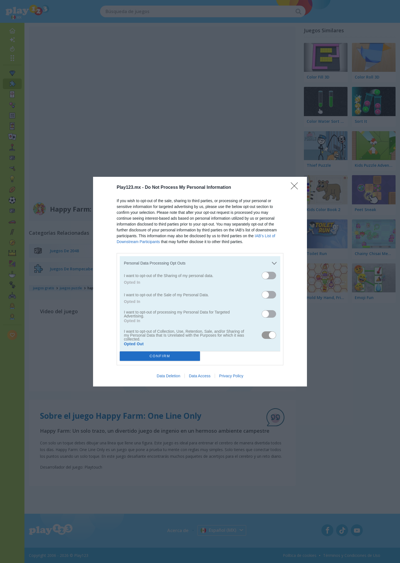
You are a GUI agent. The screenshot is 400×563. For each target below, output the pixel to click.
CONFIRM (159, 356)
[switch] (269, 275)
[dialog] (200, 281)
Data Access (200, 376)
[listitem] (200, 263)
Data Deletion (168, 376)
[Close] (296, 187)
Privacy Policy (231, 376)
